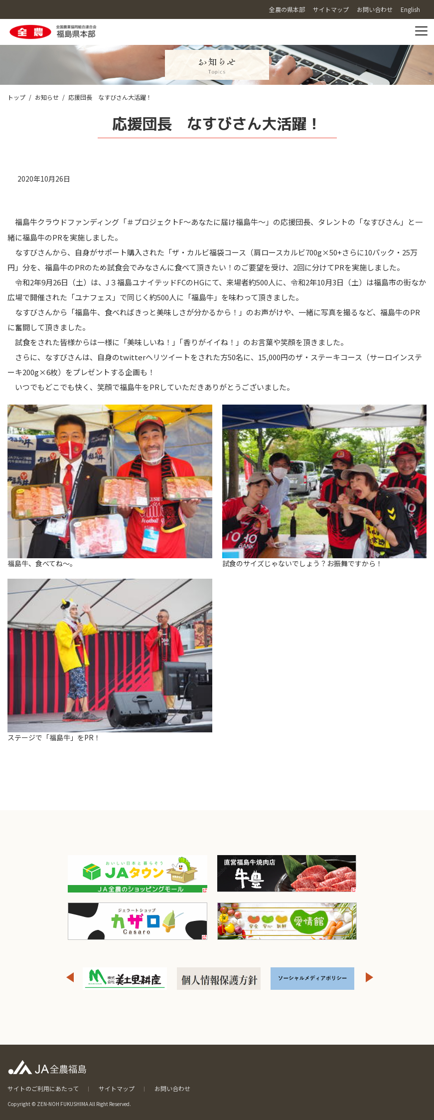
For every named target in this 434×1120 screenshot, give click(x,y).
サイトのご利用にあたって (43, 1088)
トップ (16, 97)
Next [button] (369, 977)
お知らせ (47, 97)
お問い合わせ (172, 1088)
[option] (125, 978)
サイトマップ (117, 1088)
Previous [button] (69, 977)
